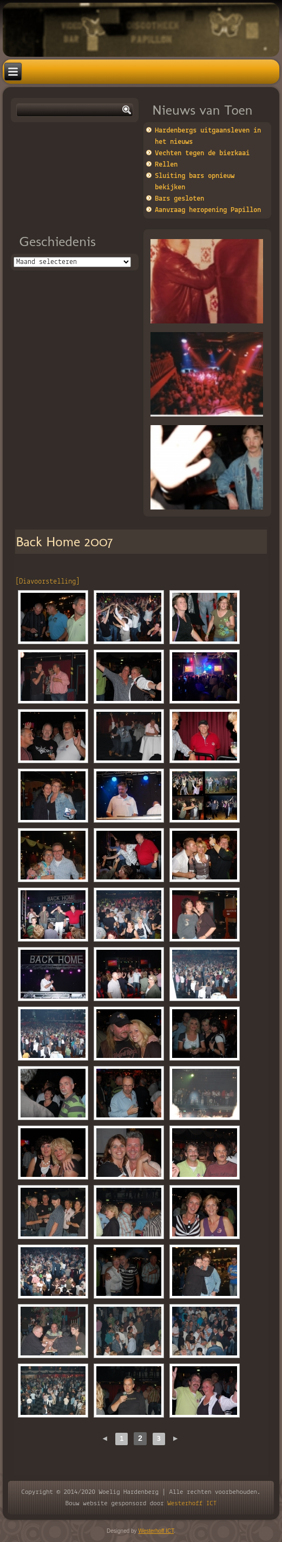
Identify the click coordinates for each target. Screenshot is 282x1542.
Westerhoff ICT (192, 1503)
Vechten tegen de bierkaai (202, 153)
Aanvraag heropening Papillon (208, 210)
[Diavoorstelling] (47, 582)
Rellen (166, 165)
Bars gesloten (179, 199)
